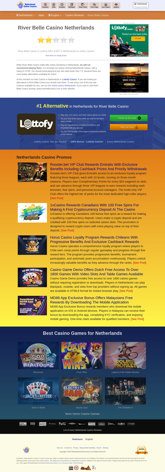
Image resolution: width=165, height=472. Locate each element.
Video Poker (83, 7)
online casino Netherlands (64, 85)
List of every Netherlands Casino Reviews (82, 430)
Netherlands (25, 15)
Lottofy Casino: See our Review (50, 150)
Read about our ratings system (56, 55)
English (55, 15)
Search (98, 448)
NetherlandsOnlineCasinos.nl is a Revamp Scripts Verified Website (62, 463)
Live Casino (106, 7)
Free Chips (94, 7)
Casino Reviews (74, 15)
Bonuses (45, 7)
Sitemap (105, 448)
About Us (60, 448)
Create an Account (136, 119)
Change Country (140, 7)
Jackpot (116, 7)
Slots (54, 7)
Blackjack (71, 7)
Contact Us (68, 448)
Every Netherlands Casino (120, 150)
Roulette (62, 7)
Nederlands (77, 439)
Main (41, 15)
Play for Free (136, 126)
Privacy (75, 448)
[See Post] (56, 198)
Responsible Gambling (87, 448)
